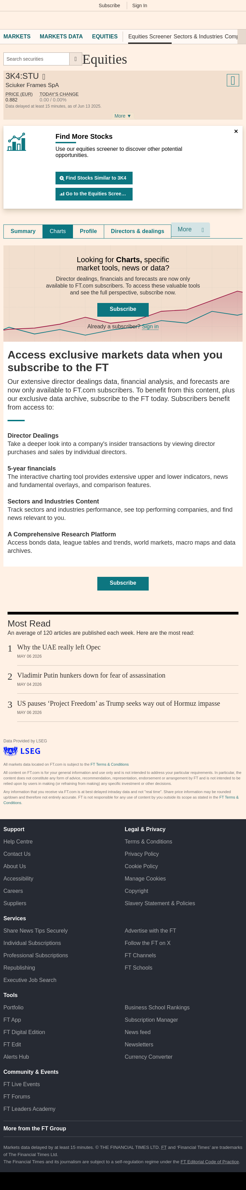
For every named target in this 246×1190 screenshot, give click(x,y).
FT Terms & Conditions (109, 764)
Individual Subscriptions (32, 943)
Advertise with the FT (150, 931)
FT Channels (140, 955)
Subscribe (109, 5)
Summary (23, 231)
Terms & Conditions (148, 842)
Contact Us (16, 854)
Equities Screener (149, 36)
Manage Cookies (145, 879)
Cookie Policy (141, 866)
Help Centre (18, 842)
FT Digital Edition (24, 1032)
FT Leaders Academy (29, 1109)
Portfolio (13, 1007)
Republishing (19, 968)
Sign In (139, 5)
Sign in (150, 326)
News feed (138, 1032)
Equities (105, 36)
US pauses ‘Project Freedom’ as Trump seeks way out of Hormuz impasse (118, 703)
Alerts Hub (16, 1057)
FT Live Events (21, 1084)
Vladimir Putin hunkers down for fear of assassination (91, 675)
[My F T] (237, 20)
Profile (88, 231)
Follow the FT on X (148, 943)
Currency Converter (149, 1057)
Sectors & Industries (198, 36)
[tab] (23, 231)
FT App (12, 1020)
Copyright (136, 891)
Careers (13, 891)
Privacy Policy (142, 854)
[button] (7, 20)
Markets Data (61, 36)
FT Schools (138, 968)
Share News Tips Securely (35, 931)
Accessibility (18, 879)
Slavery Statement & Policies (160, 903)
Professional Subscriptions (35, 955)
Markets (16, 36)
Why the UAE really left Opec (59, 647)
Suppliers (14, 903)
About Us (14, 866)
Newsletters (139, 1044)
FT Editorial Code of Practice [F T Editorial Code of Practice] (210, 1161)
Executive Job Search (30, 980)
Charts (58, 231)
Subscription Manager (151, 1020)
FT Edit (12, 1044)
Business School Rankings (157, 1007)
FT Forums (16, 1097)
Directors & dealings (137, 231)
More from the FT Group (34, 1128)
